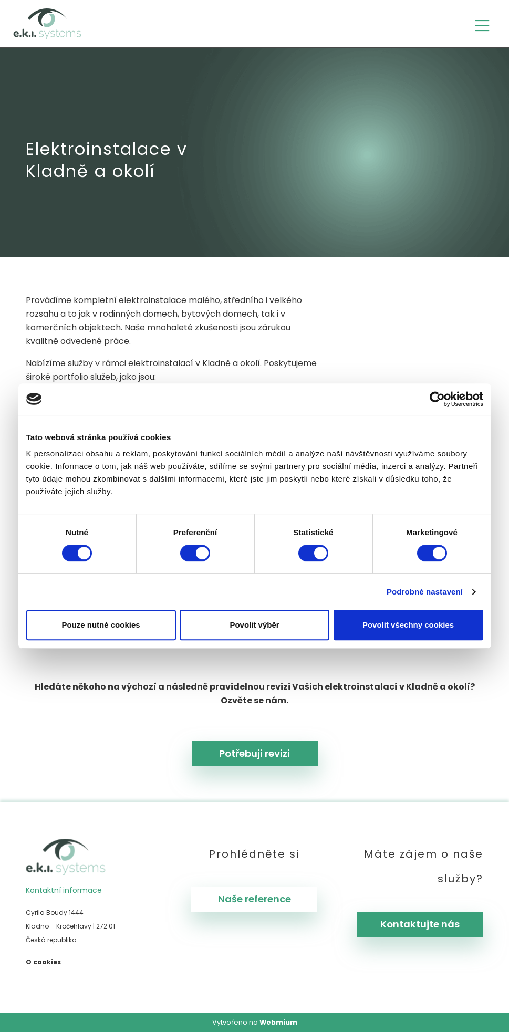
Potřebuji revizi (254, 753)
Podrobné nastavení (425, 591)
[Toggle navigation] (482, 24)
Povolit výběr (254, 624)
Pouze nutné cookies (100, 624)
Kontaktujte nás (420, 924)
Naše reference (254, 898)
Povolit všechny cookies (408, 624)
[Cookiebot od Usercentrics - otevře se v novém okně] (437, 399)
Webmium (278, 1022)
